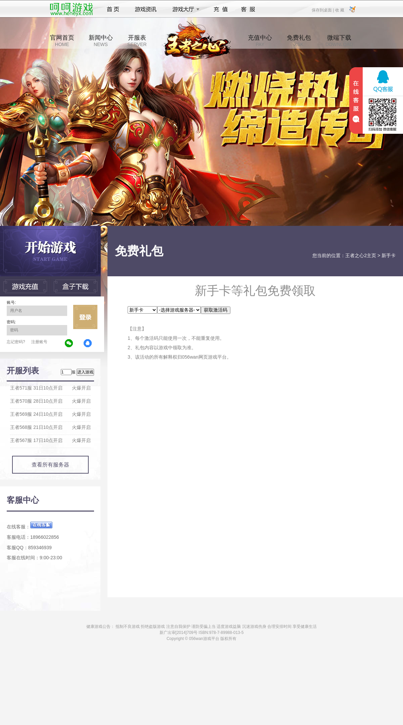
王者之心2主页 (360, 255)
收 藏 (339, 9)
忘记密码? (16, 341)
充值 (220, 9)
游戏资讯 (146, 9)
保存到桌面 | (323, 9)
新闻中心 (101, 40)
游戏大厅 (184, 9)
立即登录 (85, 317)
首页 (113, 9)
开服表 (136, 40)
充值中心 (260, 40)
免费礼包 (299, 40)
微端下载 (339, 40)
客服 (248, 9)
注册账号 (39, 341)
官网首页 (62, 40)
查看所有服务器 (50, 465)
